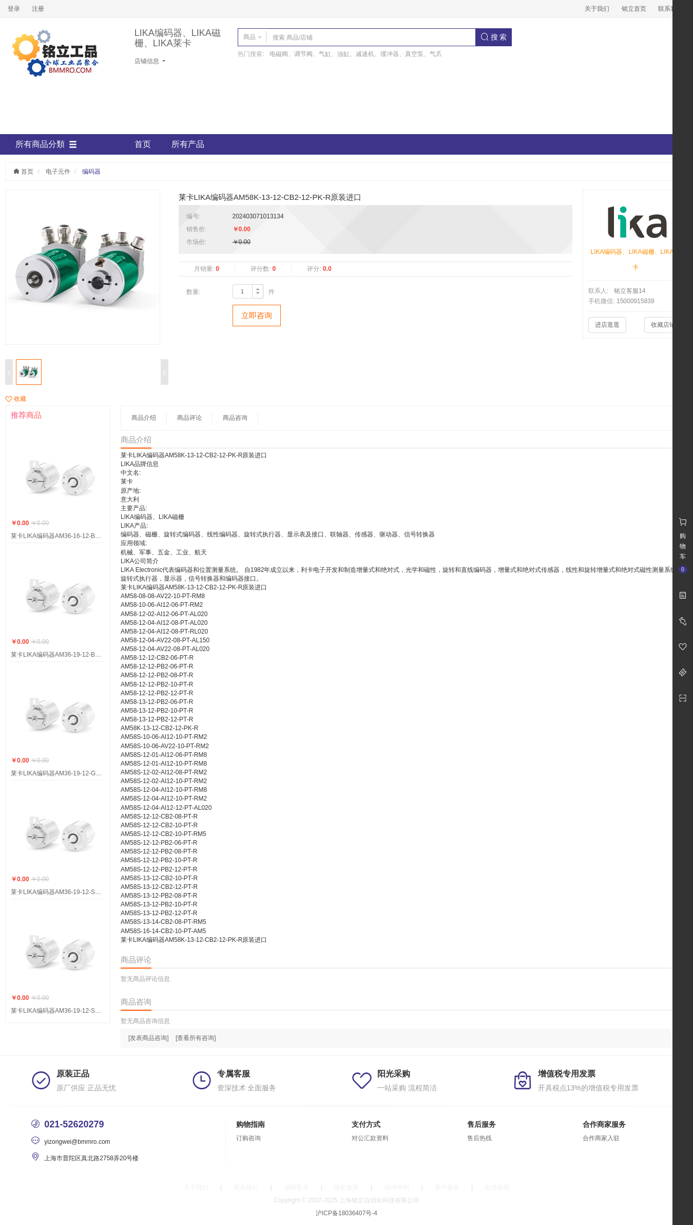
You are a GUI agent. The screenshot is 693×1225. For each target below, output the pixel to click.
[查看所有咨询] (196, 1038)
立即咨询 (256, 315)
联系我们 (670, 8)
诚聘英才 (296, 1187)
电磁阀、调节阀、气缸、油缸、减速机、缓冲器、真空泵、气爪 (356, 54)
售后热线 (479, 1138)
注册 (38, 8)
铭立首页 (634, 8)
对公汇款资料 (370, 1138)
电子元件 (58, 171)
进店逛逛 (607, 324)
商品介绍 (143, 417)
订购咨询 (248, 1138)
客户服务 (447, 1187)
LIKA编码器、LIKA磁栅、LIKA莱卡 (177, 38)
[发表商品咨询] (148, 1038)
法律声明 (396, 1187)
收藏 (15, 398)
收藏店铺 (663, 324)
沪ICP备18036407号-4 (346, 1213)
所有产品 (187, 144)
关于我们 (597, 8)
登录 (14, 8)
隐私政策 (346, 1187)
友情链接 (497, 1187)
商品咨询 (235, 417)
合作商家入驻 (601, 1138)
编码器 (91, 171)
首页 (142, 144)
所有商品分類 (46, 144)
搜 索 (493, 37)
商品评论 (189, 417)
